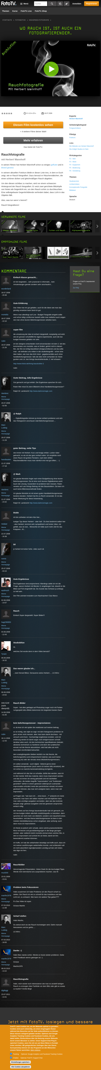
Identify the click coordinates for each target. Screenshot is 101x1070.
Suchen (52, 3)
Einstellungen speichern (20, 1062)
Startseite (7, 20)
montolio (4, 315)
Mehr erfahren (33, 140)
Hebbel (4, 524)
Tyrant (3, 654)
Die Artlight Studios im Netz (78, 149)
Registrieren (91, 4)
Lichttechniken (74, 184)
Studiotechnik (74, 181)
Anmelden (76, 4)
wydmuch (5, 590)
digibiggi (4, 990)
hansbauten (6, 459)
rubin (3, 341)
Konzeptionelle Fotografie (78, 187)
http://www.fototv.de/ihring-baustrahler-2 (28, 364)
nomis (3, 559)
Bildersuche (60, 3)
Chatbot (15, 1058)
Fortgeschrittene (75, 128)
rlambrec (4, 393)
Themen (5, 11)
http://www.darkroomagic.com (40, 391)
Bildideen (72, 190)
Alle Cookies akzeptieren (20, 1067)
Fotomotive (20, 20)
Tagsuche (66, 3)
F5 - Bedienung (74, 168)
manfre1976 (6, 895)
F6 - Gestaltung (74, 171)
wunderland (6, 289)
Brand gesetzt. (7, 167)
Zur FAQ (76, 288)
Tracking (16, 1054)
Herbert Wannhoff (76, 119)
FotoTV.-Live (26, 11)
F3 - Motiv (72, 162)
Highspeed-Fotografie (39, 20)
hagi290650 (6, 622)
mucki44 (4, 873)
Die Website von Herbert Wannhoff (81, 146)
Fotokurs (72, 138)
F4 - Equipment (74, 165)
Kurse (15, 11)
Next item (97, 226)
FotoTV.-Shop (41, 11)
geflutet (54, 165)
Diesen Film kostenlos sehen (33, 125)
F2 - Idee (72, 159)
